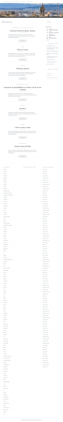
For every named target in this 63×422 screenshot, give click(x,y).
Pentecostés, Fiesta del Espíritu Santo (53, 51)
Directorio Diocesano (6, 223)
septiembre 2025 (45, 188)
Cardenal (4, 184)
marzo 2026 (45, 175)
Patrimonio (5, 334)
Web (4, 414)
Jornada (4, 285)
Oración (4, 317)
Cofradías (4, 201)
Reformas (5, 362)
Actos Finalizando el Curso (51, 45)
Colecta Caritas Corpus (22, 127)
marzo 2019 (44, 356)
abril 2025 (44, 199)
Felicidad (4, 255)
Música (4, 306)
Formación (5, 261)
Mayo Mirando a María (50, 64)
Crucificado (5, 212)
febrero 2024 (45, 229)
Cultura (4, 218)
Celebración (5, 199)
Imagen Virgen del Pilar (22, 146)
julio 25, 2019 (22, 32)
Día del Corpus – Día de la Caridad (53, 32)
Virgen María (22, 143)
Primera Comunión (6, 358)
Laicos (4, 289)
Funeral (4, 263)
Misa (22, 46)
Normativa (5, 315)
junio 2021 (44, 298)
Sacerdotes (5, 375)
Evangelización (5, 244)
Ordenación (5, 319)
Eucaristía (4, 242)
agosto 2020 (45, 319)
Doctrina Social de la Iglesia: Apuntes (23, 30)
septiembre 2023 (45, 240)
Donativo (4, 227)
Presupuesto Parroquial (7, 356)
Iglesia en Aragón (49, 73)
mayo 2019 (44, 351)
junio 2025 (44, 195)
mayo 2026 (44, 171)
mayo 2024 (44, 223)
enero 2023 (44, 257)
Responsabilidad (6, 364)
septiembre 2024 (45, 214)
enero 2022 (44, 283)
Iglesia (31, 27)
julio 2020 (44, 321)
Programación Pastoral (7, 360)
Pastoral (4, 332)
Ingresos (4, 278)
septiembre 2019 (45, 343)
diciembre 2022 (45, 259)
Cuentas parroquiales (6, 216)
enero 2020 (44, 334)
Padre (4, 321)
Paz (4, 336)
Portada (4, 349)
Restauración (5, 366)
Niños (4, 311)
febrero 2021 (45, 306)
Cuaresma (5, 214)
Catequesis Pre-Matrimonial (7, 195)
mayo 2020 (44, 326)
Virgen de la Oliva (6, 407)
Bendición (19, 84)
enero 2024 (44, 231)
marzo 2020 (45, 330)
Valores (4, 401)
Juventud (22, 65)
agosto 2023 (45, 242)
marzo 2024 (45, 227)
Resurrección (5, 371)
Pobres (4, 345)
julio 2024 (44, 218)
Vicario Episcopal (6, 403)
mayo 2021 (44, 300)
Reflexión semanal (22, 68)
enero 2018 (44, 366)
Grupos (23, 1)
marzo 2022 (45, 278)
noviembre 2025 (45, 184)
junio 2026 (44, 169)
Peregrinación (5, 341)
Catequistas (5, 197)
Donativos (23, 108)
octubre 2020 (45, 315)
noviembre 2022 (45, 261)
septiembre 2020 (45, 317)
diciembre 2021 (45, 285)
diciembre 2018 (45, 362)
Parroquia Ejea (31, 9)
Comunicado (5, 203)
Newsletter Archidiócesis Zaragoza (52, 77)
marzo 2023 (44, 253)
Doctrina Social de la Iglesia (20, 27)
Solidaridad (5, 394)
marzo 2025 (44, 201)
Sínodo (4, 392)
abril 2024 (44, 225)
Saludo (4, 379)
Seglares (4, 386)
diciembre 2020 (45, 311)
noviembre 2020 (45, 313)
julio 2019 (44, 347)
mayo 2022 (44, 274)
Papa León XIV (5, 326)
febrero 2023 (45, 255)
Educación (5, 231)
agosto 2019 (44, 345)
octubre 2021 (45, 289)
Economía (5, 229)
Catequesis (5, 188)
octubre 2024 (45, 212)
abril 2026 (44, 173)
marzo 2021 (44, 304)
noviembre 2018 (45, 364)
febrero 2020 (45, 332)
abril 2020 (44, 328)
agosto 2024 (45, 216)
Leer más (24, 41)
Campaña (4, 182)
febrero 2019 (45, 358)
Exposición (5, 246)
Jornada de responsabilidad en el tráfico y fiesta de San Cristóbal (22, 88)
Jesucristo (5, 283)
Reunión (4, 373)
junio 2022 (44, 272)
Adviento (4, 169)
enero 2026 (44, 180)
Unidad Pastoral (16, 1)
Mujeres (4, 304)
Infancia (4, 276)
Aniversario (5, 175)
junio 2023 (44, 246)
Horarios (4, 272)
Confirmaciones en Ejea (50, 59)
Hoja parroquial (5, 270)
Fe (3, 253)
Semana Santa (5, 388)
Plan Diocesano (5, 343)
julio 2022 (44, 270)
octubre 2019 (45, 341)
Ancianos (4, 173)
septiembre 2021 (45, 291)
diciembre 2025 (45, 182)
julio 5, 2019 (22, 70)
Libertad (4, 291)
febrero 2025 (45, 203)
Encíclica (4, 233)
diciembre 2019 (45, 336)
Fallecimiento (5, 248)
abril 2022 (44, 276)
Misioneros (5, 300)
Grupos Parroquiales (6, 268)
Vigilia (4, 405)
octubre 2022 (45, 263)
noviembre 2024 (45, 210)
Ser (4, 390)
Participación (5, 328)
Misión (4, 298)
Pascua (4, 330)
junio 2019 (44, 349)
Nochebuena (5, 313)
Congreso (5, 208)
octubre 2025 (45, 186)
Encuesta (4, 238)
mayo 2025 (44, 197)
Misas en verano (22, 49)
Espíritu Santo (5, 240)
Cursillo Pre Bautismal (52, 35)
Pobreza (4, 347)
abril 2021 (44, 302)
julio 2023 (44, 244)
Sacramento (5, 377)
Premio (4, 351)
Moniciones (5, 302)
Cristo (4, 210)
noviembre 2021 (45, 287)
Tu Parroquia (7, 1)
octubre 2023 (45, 238)
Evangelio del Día (49, 75)
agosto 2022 (45, 268)
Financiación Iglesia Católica (7, 259)
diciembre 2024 (45, 208)
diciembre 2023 (45, 233)
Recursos (29, 1)
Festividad (25, 84)
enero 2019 (44, 360)
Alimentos (5, 171)
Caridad (22, 105)
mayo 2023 (44, 248)
